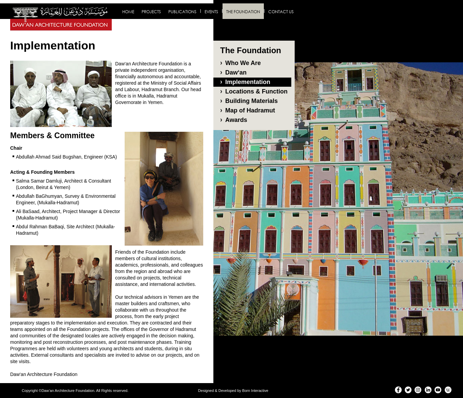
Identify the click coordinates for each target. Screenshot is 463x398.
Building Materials (251, 101)
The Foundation (243, 12)
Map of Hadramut (250, 110)
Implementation (247, 82)
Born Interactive (255, 391)
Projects (151, 12)
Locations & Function (256, 91)
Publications (182, 12)
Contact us (281, 12)
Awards (236, 120)
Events (211, 12)
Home (128, 12)
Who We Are (243, 63)
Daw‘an (236, 72)
